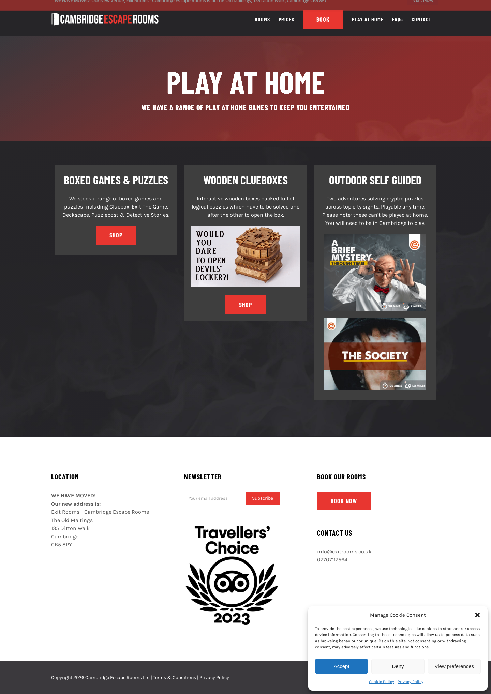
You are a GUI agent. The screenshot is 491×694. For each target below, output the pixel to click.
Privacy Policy (410, 681)
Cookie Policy (381, 681)
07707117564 (332, 559)
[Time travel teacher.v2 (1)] (375, 236)
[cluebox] (245, 228)
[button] (477, 615)
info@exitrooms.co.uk (344, 551)
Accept (341, 666)
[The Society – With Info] (375, 320)
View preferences (454, 666)
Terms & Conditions (174, 677)
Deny (398, 666)
